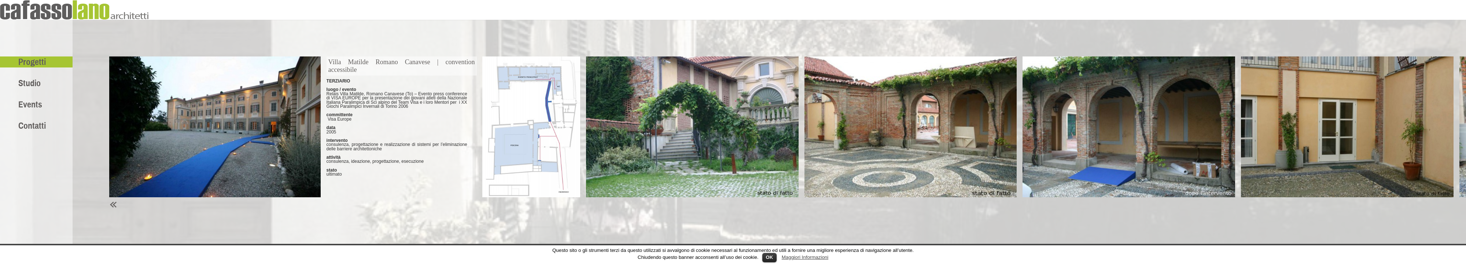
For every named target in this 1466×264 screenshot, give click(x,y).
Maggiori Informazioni (805, 257)
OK (769, 257)
